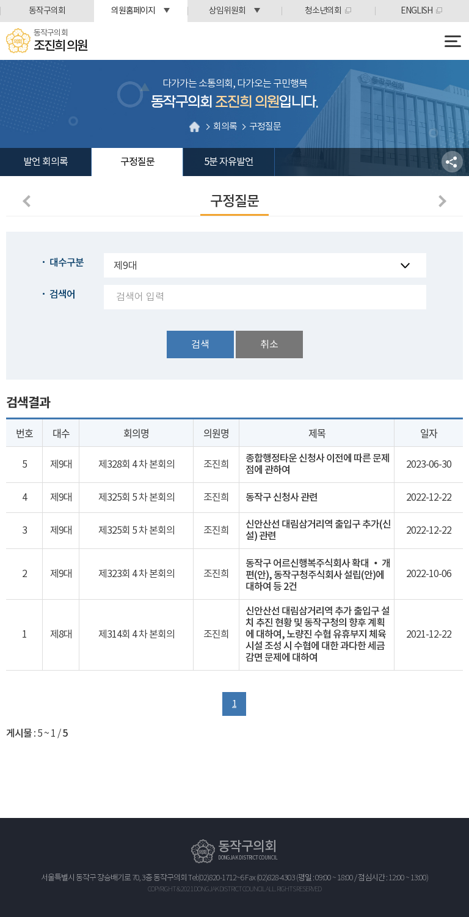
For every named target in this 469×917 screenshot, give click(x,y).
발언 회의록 (45, 162)
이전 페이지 (29, 201)
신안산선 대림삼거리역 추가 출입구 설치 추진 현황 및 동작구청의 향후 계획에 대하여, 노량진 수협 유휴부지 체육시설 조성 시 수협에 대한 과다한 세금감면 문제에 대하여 (317, 634)
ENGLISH (416, 11)
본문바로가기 (0, 0)
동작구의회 (47, 11)
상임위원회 (227, 11)
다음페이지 (440, 201)
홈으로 (195, 126)
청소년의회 (323, 11)
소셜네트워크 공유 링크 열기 (452, 161)
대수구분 (66, 262)
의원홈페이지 (133, 11)
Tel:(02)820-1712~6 (216, 878)
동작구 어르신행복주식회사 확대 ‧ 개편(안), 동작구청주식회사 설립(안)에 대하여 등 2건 (317, 575)
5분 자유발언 (228, 162)
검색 (200, 344)
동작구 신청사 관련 (281, 497)
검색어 (62, 294)
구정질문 (137, 162)
